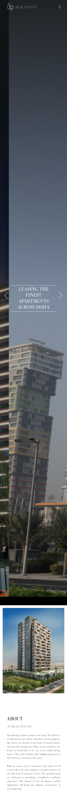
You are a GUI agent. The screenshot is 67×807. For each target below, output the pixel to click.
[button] (3, 291)
